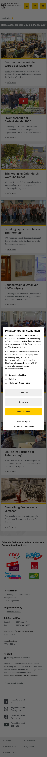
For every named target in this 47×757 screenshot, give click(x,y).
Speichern (23, 402)
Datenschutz (29, 427)
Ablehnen (23, 392)
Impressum (18, 427)
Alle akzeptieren (23, 411)
